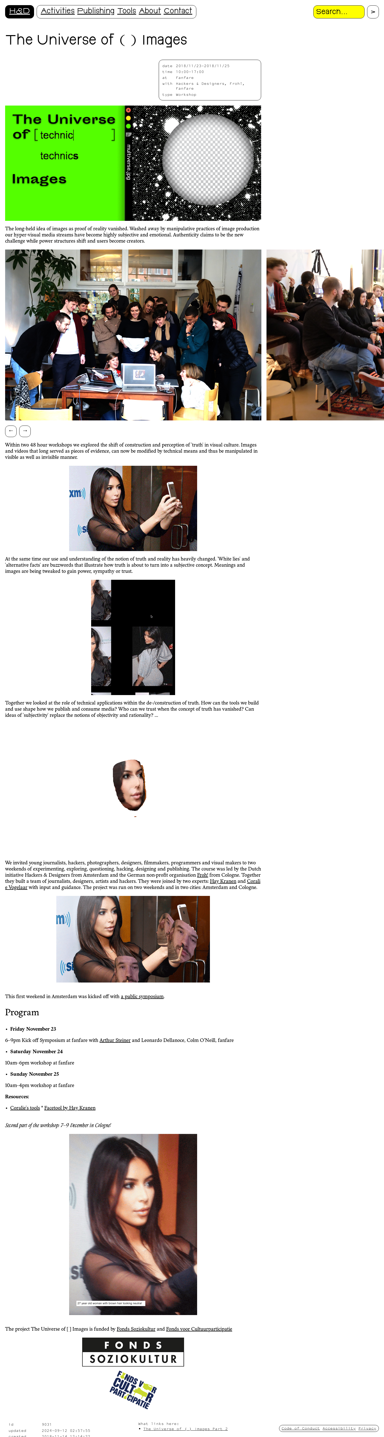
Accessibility (339, 1428)
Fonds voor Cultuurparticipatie (199, 1329)
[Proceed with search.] (373, 11)
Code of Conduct (301, 1428)
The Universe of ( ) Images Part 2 (185, 1428)
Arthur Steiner (115, 1040)
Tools (126, 12)
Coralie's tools (25, 1108)
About (150, 12)
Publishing (96, 12)
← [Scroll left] (11, 430)
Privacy (367, 1428)
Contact (178, 12)
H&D (19, 12)
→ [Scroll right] (25, 430)
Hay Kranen (223, 881)
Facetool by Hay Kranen (69, 1108)
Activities (58, 12)
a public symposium (142, 996)
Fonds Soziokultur (136, 1329)
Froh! (202, 875)
